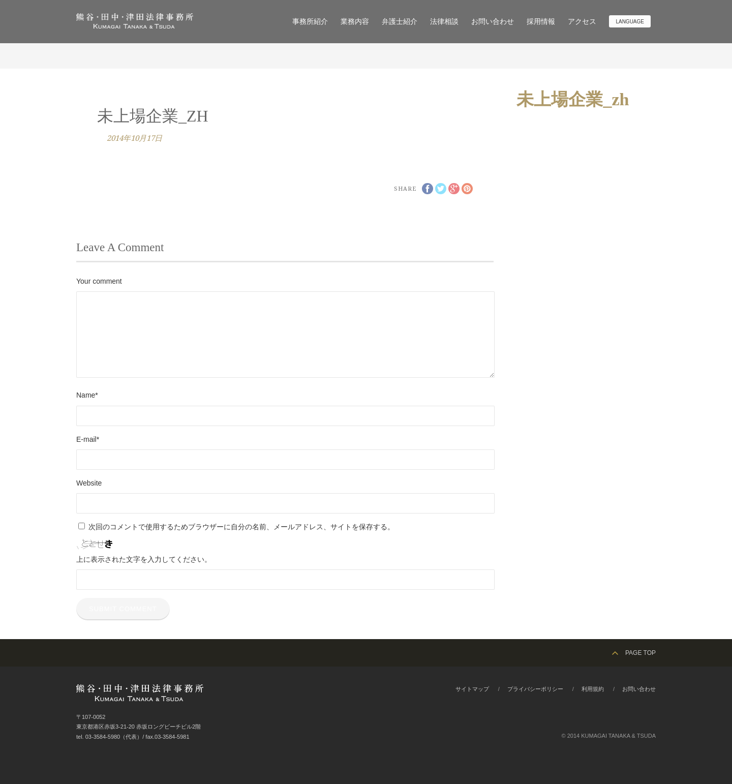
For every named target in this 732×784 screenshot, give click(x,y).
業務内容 (355, 21)
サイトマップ (472, 689)
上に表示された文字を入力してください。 (143, 559)
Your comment (99, 281)
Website (89, 483)
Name (87, 395)
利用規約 (593, 689)
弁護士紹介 (399, 21)
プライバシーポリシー (535, 689)
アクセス (582, 21)
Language (630, 21)
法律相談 (444, 21)
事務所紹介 (310, 21)
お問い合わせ (492, 21)
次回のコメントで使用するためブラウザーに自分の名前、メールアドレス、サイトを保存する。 (241, 527)
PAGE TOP (640, 652)
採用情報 (541, 21)
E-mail (87, 439)
